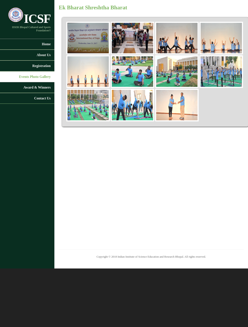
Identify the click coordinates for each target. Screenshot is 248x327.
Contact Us (42, 98)
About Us (44, 55)
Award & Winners (37, 87)
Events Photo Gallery (35, 77)
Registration (41, 66)
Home (46, 44)
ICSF (29, 18)
